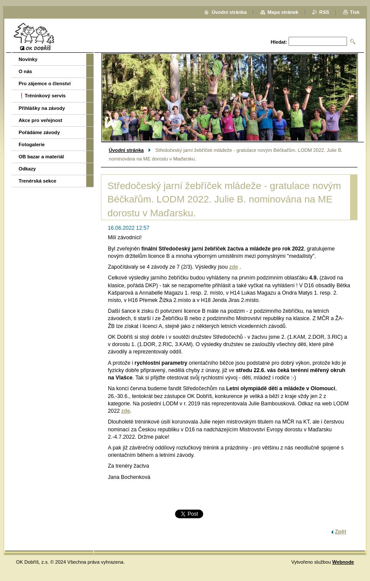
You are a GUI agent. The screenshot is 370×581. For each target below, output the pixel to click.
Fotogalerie (32, 144)
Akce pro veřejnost (40, 120)
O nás (25, 71)
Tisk (355, 12)
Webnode (343, 562)
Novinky (28, 59)
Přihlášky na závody (42, 108)
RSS (324, 12)
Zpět (340, 532)
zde (233, 267)
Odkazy (27, 168)
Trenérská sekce (37, 180)
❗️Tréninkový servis (42, 95)
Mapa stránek (283, 12)
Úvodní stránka (126, 150)
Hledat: (279, 42)
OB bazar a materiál (41, 156)
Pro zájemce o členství (45, 83)
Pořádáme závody (39, 132)
